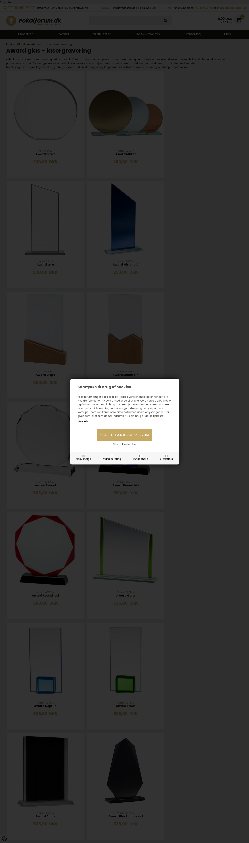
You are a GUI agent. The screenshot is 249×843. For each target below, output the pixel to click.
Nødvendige (83, 459)
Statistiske (166, 459)
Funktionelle (140, 459)
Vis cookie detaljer (124, 444)
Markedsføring (112, 459)
